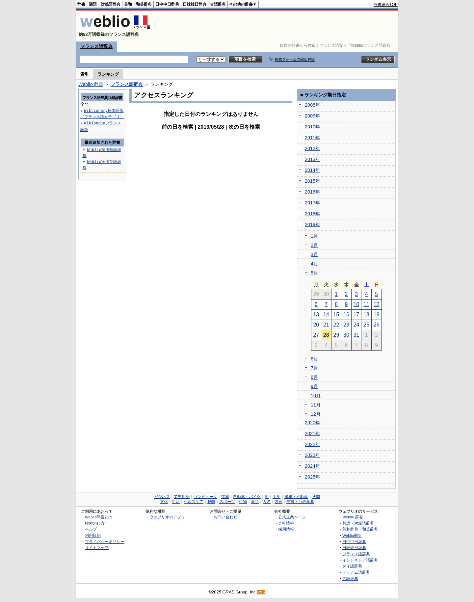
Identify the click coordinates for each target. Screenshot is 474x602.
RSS (261, 592)
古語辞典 (218, 4)
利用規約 (93, 535)
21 (326, 324)
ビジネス (162, 497)
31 (356, 335)
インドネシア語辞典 (360, 560)
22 (336, 324)
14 (326, 314)
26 (377, 324)
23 (346, 324)
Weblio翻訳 (352, 535)
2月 (314, 245)
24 (356, 324)
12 (377, 304)
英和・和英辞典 (138, 4)
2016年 (312, 192)
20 (316, 324)
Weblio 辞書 (90, 84)
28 (326, 335)
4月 (314, 263)
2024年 (312, 466)
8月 (314, 377)
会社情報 (286, 523)
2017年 (312, 202)
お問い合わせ (225, 517)
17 (356, 314)
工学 (276, 497)
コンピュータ (205, 497)
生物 (243, 502)
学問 (316, 497)
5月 (314, 272)
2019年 (312, 224)
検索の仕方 (95, 523)
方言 (278, 502)
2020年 (312, 422)
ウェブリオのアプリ (167, 517)
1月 (314, 236)
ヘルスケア (193, 502)
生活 (176, 502)
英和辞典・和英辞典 (360, 529)
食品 (255, 502)
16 (346, 314)
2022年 (312, 444)
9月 (314, 386)
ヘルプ (91, 529)
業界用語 (182, 497)
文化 (164, 502)
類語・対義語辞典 (104, 4)
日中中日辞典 (167, 4)
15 (336, 314)
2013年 (312, 159)
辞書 (81, 4)
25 (366, 324)
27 (316, 335)
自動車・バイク (247, 497)
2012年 (312, 148)
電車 (225, 497)
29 (336, 335)
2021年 (312, 433)
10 (356, 304)
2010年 (312, 126)
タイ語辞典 (352, 566)
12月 (316, 414)
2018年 (312, 213)
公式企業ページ (292, 517)
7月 (314, 368)
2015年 (312, 181)
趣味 (211, 502)
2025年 (312, 477)
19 (377, 314)
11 (366, 304)
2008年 (312, 105)
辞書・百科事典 (300, 502)
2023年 (312, 455)
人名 (267, 502)
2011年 (312, 137)
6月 (314, 358)
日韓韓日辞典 (194, 4)
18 (366, 314)
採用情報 (286, 529)
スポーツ (227, 502)
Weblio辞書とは (98, 517)
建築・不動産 (296, 497)
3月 (314, 254)
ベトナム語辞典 (356, 572)
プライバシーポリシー (104, 541)
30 (346, 335)
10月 (316, 395)
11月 (316, 404)
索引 (84, 74)
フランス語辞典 (96, 46)
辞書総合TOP (386, 4)
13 (316, 314)
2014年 (312, 170)
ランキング (108, 74)
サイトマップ (97, 547)
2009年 (312, 115)
